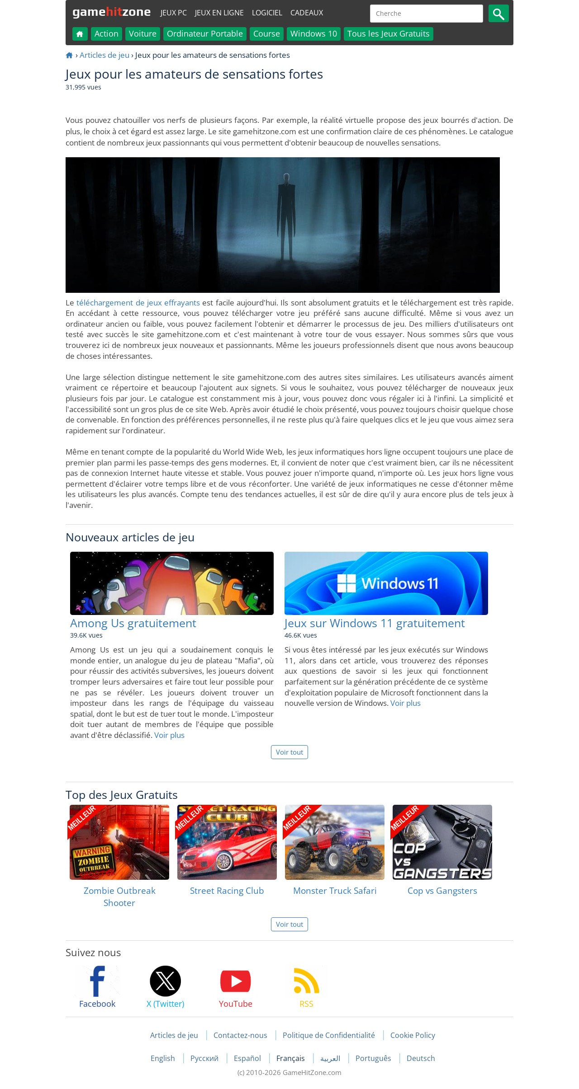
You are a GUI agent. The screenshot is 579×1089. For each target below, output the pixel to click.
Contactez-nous (240, 1035)
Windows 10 (313, 33)
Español (248, 1058)
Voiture (143, 33)
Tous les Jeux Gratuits (388, 33)
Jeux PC (174, 13)
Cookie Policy (412, 1035)
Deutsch (421, 1058)
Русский (205, 1058)
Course (266, 33)
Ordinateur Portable (205, 33)
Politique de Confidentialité (329, 1035)
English (164, 1058)
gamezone (111, 11)
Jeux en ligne (219, 13)
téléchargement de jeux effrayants (138, 302)
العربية (331, 1058)
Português (374, 1058)
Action (107, 33)
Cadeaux (306, 13)
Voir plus (169, 735)
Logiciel (267, 13)
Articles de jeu (104, 55)
